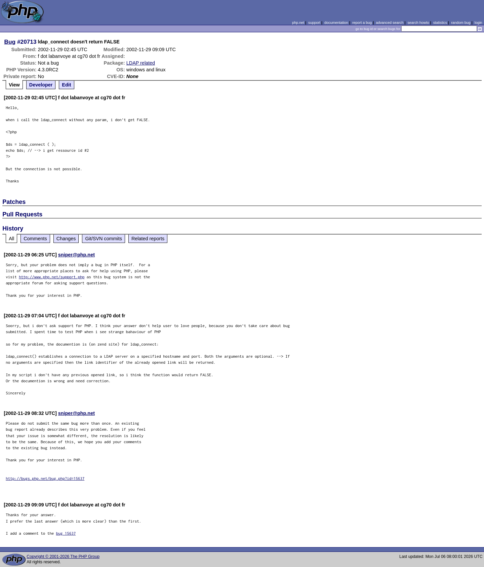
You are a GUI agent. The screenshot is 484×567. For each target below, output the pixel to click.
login (478, 23)
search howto (418, 23)
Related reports (147, 238)
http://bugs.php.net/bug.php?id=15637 (45, 478)
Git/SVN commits (103, 238)
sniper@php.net (76, 254)
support (314, 23)
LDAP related (140, 63)
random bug (461, 23)
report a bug (362, 23)
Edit (66, 84)
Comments (35, 238)
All (11, 238)
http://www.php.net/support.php (51, 277)
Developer (41, 84)
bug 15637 (66, 533)
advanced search (389, 23)
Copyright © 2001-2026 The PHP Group (63, 556)
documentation (336, 23)
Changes (66, 238)
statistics (440, 23)
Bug (10, 41)
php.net (298, 23)
